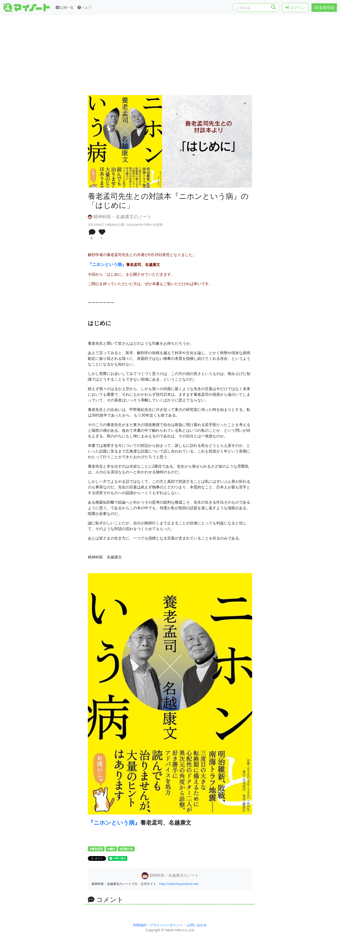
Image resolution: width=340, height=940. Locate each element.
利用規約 (139, 925)
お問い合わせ (197, 925)
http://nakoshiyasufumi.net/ (179, 884)
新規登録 (324, 7)
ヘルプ (84, 7)
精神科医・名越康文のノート (120, 216)
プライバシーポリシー (166, 925)
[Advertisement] (170, 56)
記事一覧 (65, 7)
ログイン (295, 7)
